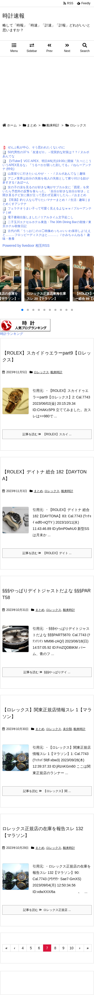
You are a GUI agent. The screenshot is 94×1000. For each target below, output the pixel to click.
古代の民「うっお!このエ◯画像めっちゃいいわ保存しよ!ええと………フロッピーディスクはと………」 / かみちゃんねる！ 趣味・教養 (47, 234)
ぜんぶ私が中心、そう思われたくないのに (36, 147)
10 (72, 948)
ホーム (12, 125)
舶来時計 (52, 125)
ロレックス (41, 372)
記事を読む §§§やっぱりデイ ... (47, 672)
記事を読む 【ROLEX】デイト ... (47, 553)
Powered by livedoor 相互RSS (26, 246)
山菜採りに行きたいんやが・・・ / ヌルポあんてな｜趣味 (46, 173)
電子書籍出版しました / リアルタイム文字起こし (40, 217)
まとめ (32, 125)
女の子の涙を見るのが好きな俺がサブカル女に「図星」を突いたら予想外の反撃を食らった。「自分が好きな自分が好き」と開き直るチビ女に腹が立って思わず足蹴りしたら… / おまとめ (46, 191)
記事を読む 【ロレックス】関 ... (47, 791)
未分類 (67, 729)
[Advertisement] (47, 87)
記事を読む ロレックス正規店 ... (47, 910)
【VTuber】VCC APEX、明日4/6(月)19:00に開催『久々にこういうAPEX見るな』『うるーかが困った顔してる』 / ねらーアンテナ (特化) (47, 165)
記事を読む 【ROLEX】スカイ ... (47, 434)
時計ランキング (11, 334)
